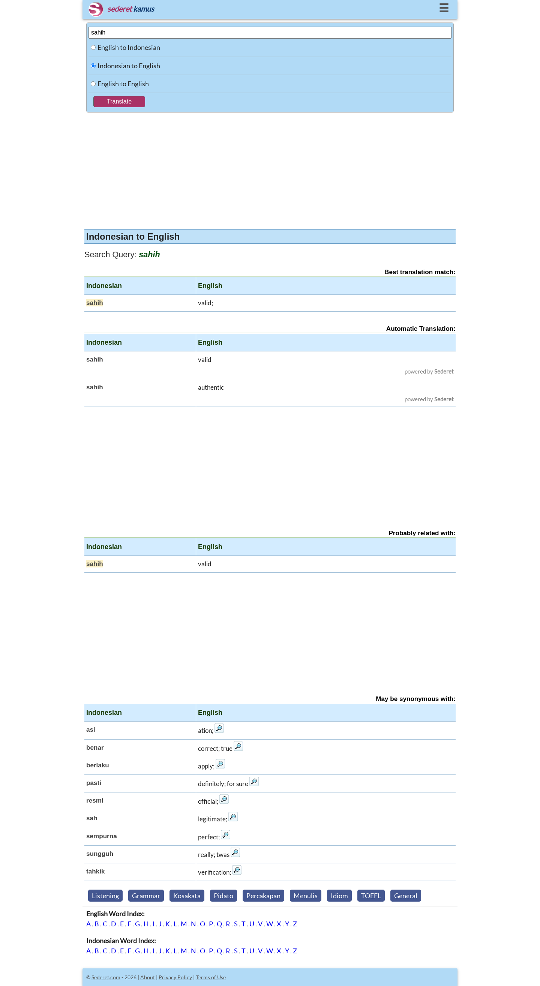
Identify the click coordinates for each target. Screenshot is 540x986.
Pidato (223, 895)
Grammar (146, 895)
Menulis (306, 895)
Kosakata (187, 895)
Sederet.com (106, 977)
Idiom (339, 895)
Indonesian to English (129, 66)
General (405, 895)
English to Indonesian (129, 47)
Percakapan (263, 895)
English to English (123, 84)
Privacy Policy (175, 977)
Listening (105, 895)
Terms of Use (211, 977)
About (147, 977)
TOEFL (371, 895)
